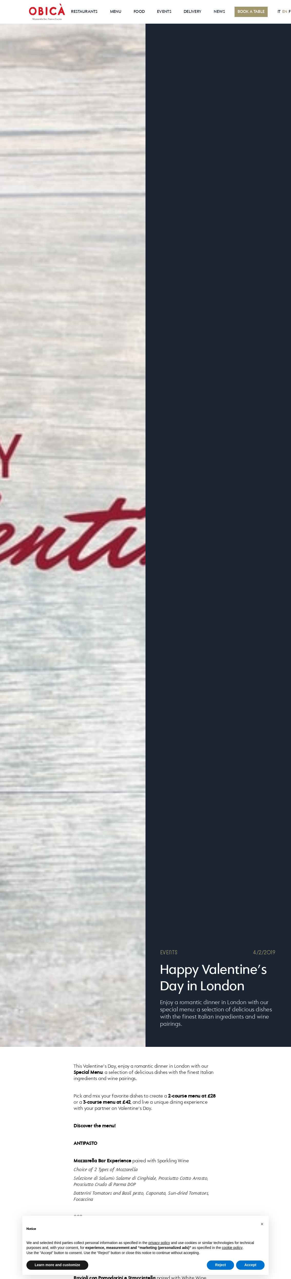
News (219, 12)
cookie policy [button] (232, 1248)
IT (279, 12)
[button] (262, 1224)
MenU (115, 12)
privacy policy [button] (159, 1243)
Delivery (192, 12)
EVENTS (164, 12)
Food (139, 12)
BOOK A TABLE (251, 11)
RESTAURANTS (84, 12)
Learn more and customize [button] (57, 1265)
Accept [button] (250, 1265)
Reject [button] (220, 1265)
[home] (47, 12)
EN (284, 12)
